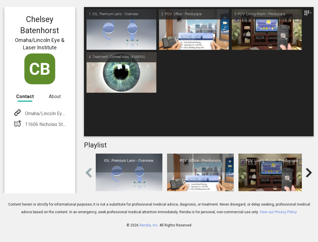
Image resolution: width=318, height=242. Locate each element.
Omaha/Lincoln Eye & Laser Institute (62, 113)
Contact (25, 96)
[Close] (307, 13)
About (55, 96)
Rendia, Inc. (149, 225)
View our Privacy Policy (278, 212)
